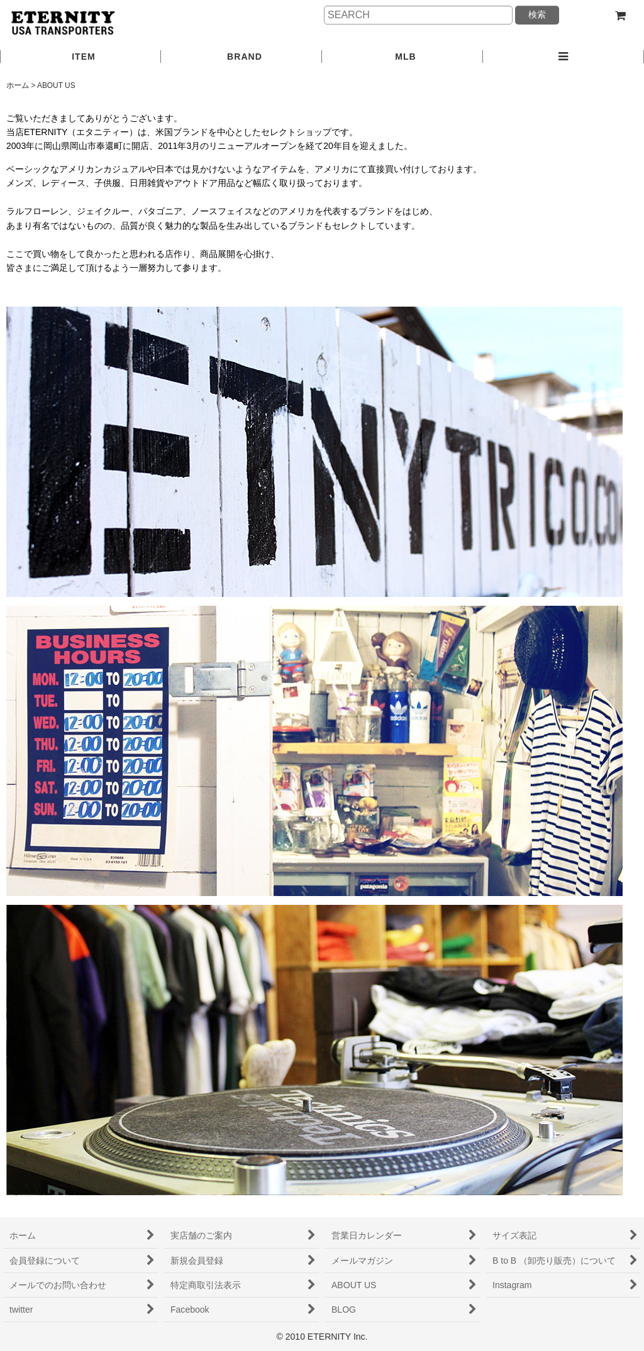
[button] (563, 57)
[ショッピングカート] (620, 15)
